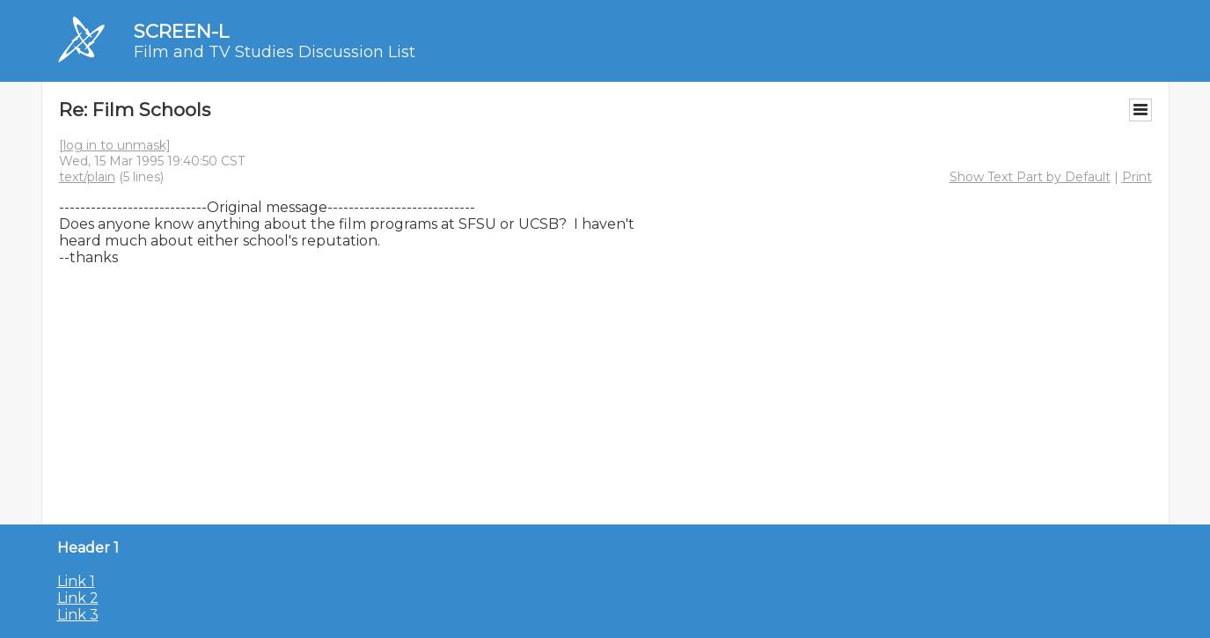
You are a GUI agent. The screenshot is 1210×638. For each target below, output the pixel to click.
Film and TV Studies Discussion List (274, 52)
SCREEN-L (181, 31)
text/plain (87, 177)
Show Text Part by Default (1030, 177)
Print (1137, 177)
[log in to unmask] (115, 145)
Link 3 (78, 614)
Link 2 (78, 598)
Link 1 (76, 581)
